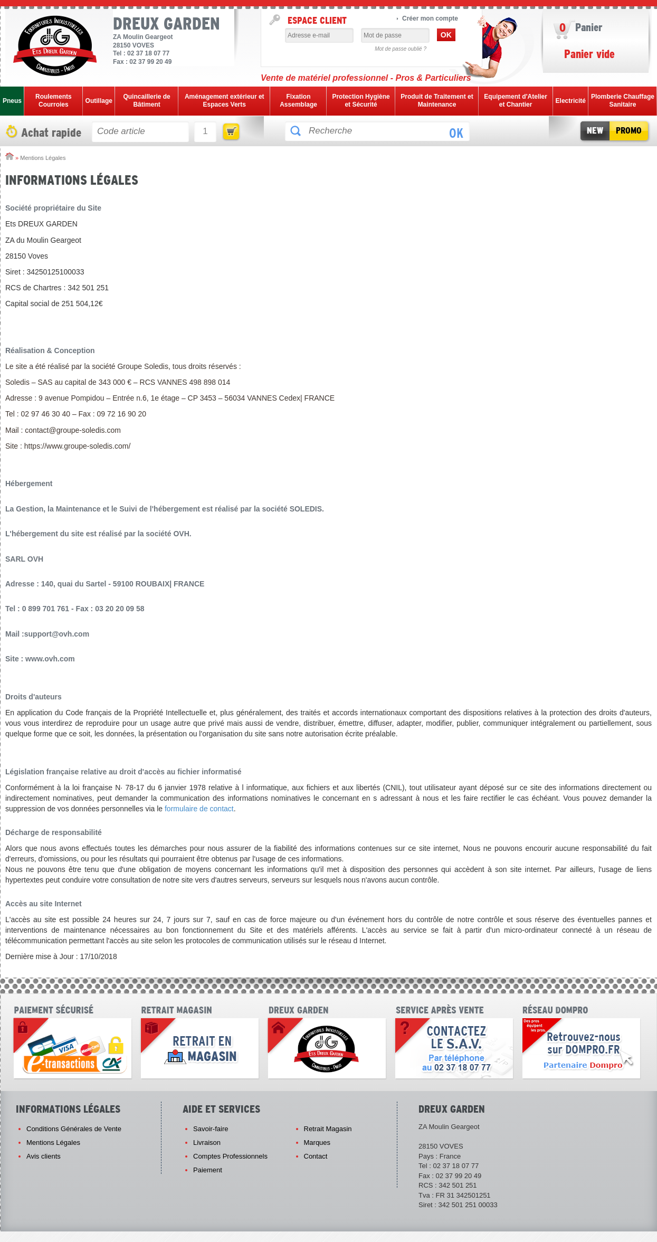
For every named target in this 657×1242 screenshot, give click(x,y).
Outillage (98, 101)
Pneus (12, 101)
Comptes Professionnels (230, 1156)
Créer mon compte (430, 18)
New (595, 131)
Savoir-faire (210, 1129)
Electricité (571, 101)
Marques (317, 1142)
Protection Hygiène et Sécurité (360, 100)
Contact (316, 1156)
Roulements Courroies (53, 100)
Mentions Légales (53, 1142)
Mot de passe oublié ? (400, 49)
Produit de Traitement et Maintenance (437, 100)
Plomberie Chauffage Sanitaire (622, 100)
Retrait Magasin (328, 1129)
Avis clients (43, 1156)
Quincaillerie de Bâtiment (146, 100)
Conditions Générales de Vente (73, 1129)
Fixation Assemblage (298, 100)
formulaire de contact (199, 808)
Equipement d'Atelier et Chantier (515, 100)
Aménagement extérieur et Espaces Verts (224, 100)
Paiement (207, 1170)
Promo (629, 131)
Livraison (207, 1142)
